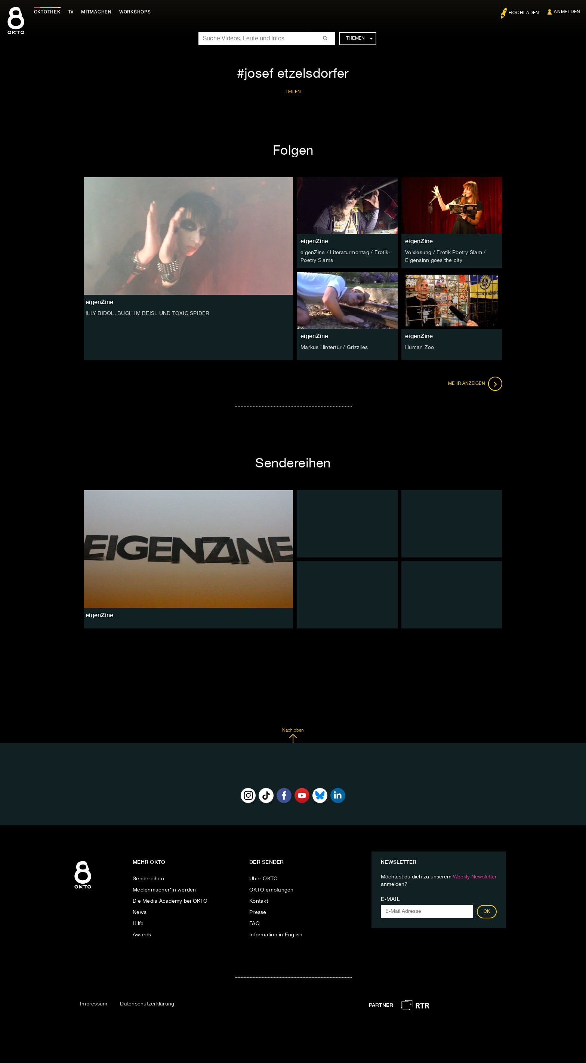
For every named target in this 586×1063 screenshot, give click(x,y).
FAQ (254, 923)
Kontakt (258, 900)
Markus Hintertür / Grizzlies (334, 347)
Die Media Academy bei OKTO (170, 900)
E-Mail (390, 898)
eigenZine (314, 241)
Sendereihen (148, 878)
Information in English (276, 934)
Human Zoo (419, 347)
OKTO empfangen (271, 889)
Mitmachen (98, 12)
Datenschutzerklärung (147, 1003)
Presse (257, 911)
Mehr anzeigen (475, 383)
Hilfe (138, 923)
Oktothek (49, 12)
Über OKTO (263, 878)
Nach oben (292, 735)
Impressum (93, 1003)
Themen (359, 38)
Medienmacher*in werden (164, 889)
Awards (142, 934)
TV (72, 12)
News (139, 911)
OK (487, 911)
